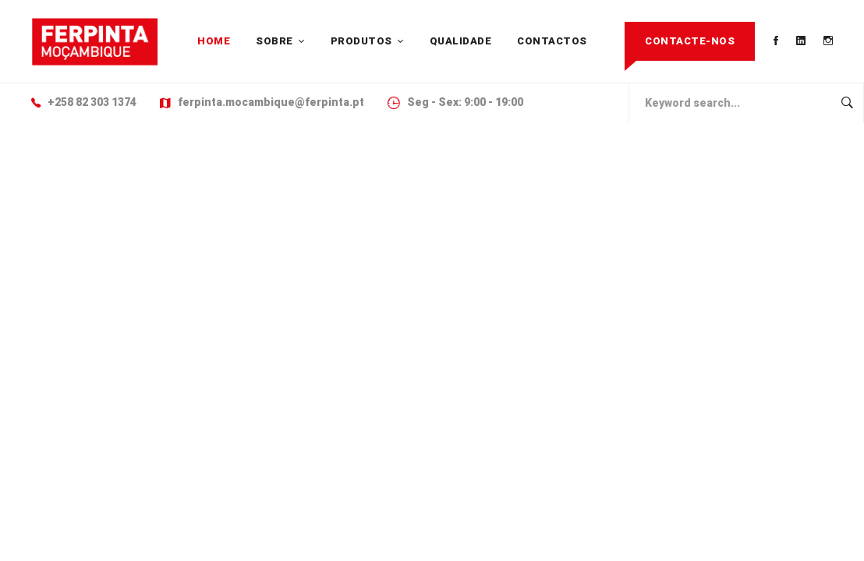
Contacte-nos (690, 41)
